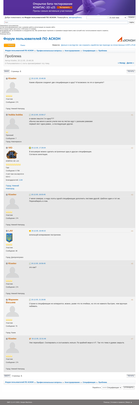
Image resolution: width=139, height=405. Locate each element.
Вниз (6, 71)
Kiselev (12, 78)
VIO (10, 147)
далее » (130, 63)
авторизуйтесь (75, 17)
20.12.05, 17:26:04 (38, 148)
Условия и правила (117, 402)
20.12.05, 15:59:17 (38, 115)
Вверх (7, 376)
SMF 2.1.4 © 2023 (13, 402)
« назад (121, 63)
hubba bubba (15, 114)
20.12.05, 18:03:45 (38, 194)
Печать (131, 71)
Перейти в (96, 387)
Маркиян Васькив (12, 301)
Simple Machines (26, 402)
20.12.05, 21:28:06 (38, 300)
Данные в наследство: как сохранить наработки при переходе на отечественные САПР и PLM (98, 45)
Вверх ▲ (129, 402)
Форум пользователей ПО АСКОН (31, 38)
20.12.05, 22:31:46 (39, 339)
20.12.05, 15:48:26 (38, 78)
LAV (10, 230)
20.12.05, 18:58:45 (38, 263)
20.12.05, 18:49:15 (38, 231)
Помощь (107, 402)
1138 (21, 180)
